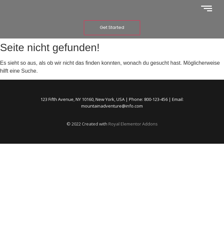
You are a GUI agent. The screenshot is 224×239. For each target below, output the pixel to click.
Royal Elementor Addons (133, 124)
